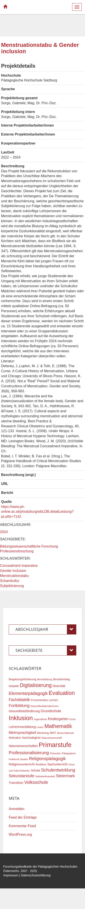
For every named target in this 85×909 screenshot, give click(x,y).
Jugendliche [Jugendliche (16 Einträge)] (40, 719)
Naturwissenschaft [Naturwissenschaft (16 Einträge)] (51, 737)
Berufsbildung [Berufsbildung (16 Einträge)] (44, 679)
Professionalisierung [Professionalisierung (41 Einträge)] (29, 752)
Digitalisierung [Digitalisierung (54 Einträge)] (36, 685)
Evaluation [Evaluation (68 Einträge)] (62, 693)
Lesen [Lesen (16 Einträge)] (40, 727)
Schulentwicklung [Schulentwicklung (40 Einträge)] (58, 770)
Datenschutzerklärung (36, 875)
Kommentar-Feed (22, 826)
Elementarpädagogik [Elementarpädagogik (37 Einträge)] (28, 693)
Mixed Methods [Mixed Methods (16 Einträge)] (65, 733)
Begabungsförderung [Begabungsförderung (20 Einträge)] (22, 679)
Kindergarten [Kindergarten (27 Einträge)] (58, 719)
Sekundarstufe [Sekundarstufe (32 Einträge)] (21, 776)
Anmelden (16, 809)
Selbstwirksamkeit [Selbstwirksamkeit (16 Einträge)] (45, 776)
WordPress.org (20, 834)
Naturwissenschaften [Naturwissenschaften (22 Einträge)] (23, 746)
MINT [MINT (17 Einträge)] (53, 733)
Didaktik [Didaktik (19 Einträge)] (14, 686)
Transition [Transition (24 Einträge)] (16, 782)
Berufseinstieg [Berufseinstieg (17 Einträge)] (61, 679)
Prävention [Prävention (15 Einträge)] (55, 753)
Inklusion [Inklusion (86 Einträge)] (21, 718)
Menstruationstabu (14, 576)
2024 (4, 532)
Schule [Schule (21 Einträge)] (35, 770)
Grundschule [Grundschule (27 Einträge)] (51, 711)
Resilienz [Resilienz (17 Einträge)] (41, 764)
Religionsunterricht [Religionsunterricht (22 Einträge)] (22, 764)
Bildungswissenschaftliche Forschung (29, 546)
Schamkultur (9, 581)
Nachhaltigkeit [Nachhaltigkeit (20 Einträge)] (31, 737)
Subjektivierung (12, 586)
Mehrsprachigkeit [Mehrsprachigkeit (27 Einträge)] (22, 733)
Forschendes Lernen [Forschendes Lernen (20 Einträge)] (44, 700)
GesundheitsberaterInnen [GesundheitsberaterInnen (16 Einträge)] (44, 706)
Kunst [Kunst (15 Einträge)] (72, 719)
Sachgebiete (45, 650)
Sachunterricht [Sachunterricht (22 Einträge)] (57, 764)
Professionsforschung (17, 551)
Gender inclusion (13, 571)
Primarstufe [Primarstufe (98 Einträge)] (55, 744)
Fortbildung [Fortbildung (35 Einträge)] (19, 705)
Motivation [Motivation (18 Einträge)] (15, 737)
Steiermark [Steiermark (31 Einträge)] (65, 776)
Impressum (10, 875)
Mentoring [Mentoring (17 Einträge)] (43, 733)
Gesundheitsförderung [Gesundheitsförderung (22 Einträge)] (24, 711)
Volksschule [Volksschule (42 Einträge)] (36, 782)
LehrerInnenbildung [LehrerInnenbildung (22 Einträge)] (22, 727)
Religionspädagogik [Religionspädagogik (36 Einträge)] (47, 758)
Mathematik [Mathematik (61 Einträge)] (58, 726)
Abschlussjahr (45, 629)
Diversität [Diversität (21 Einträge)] (59, 686)
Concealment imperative (19, 565)
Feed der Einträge (23, 817)
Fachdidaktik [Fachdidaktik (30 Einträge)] (19, 700)
